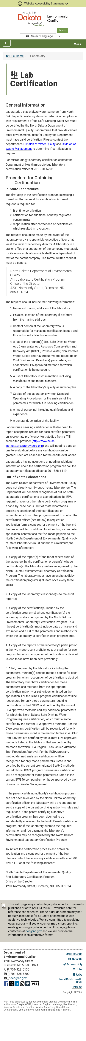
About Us (75, 959)
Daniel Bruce (63, 1007)
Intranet (77, 986)
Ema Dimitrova (26, 1009)
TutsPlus (30, 1007)
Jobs (77, 969)
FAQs (77, 974)
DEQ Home (15, 56)
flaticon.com (35, 1001)
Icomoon (37, 1004)
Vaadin (39, 1007)
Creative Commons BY (60, 1001)
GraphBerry (49, 1007)
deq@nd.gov (34, 931)
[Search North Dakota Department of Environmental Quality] (38, 30)
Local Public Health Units (70, 981)
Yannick (8, 1007)
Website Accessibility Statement (42, 3)
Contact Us (74, 954)
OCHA (28, 1004)
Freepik (20, 1004)
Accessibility (72, 964)
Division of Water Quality (39, 144)
